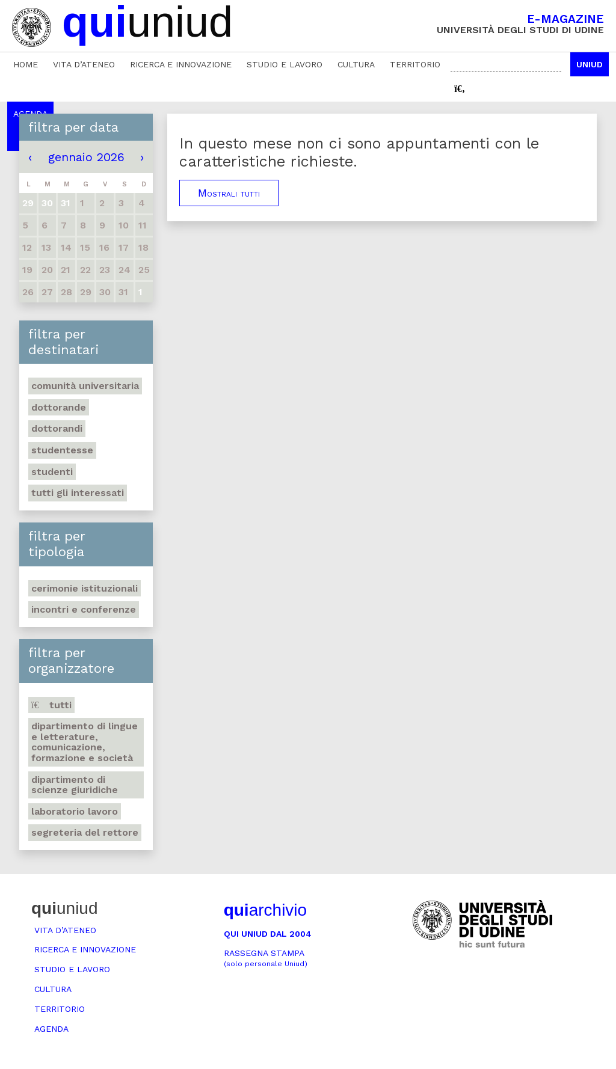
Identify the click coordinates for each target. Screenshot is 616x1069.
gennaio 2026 (86, 157)
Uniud (589, 64)
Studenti (52, 471)
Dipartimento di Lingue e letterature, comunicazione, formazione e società (84, 742)
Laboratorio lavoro (74, 811)
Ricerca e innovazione (181, 64)
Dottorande (58, 407)
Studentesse (62, 450)
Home (25, 64)
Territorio (415, 64)
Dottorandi (56, 428)
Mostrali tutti (229, 193)
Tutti (51, 705)
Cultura (356, 64)
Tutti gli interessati (77, 492)
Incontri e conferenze (83, 609)
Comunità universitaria (85, 385)
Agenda (51, 1029)
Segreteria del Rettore (84, 832)
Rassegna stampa (265, 958)
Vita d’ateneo (84, 64)
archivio (265, 910)
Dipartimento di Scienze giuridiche (74, 785)
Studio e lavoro (284, 64)
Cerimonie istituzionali (84, 588)
